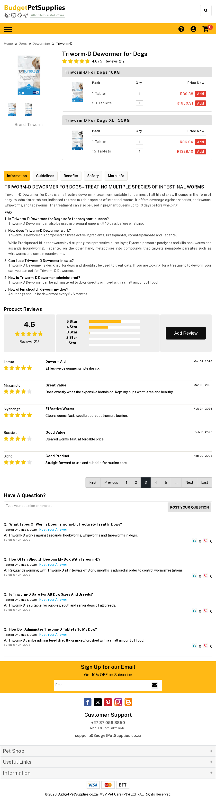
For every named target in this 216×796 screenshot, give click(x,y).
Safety (101, 176)
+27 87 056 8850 (108, 721)
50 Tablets (102, 103)
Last (204, 482)
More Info (126, 176)
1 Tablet (99, 94)
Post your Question (189, 507)
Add (200, 94)
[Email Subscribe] (155, 684)
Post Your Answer (53, 529)
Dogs (22, 43)
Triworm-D (64, 43)
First (93, 482)
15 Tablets (101, 151)
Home (8, 43)
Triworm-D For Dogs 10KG (92, 72)
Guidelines (49, 176)
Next (189, 482)
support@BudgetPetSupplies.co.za (108, 734)
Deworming (41, 43)
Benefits (76, 176)
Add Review (186, 332)
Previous (111, 482)
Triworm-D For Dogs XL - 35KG (97, 120)
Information (18, 176)
